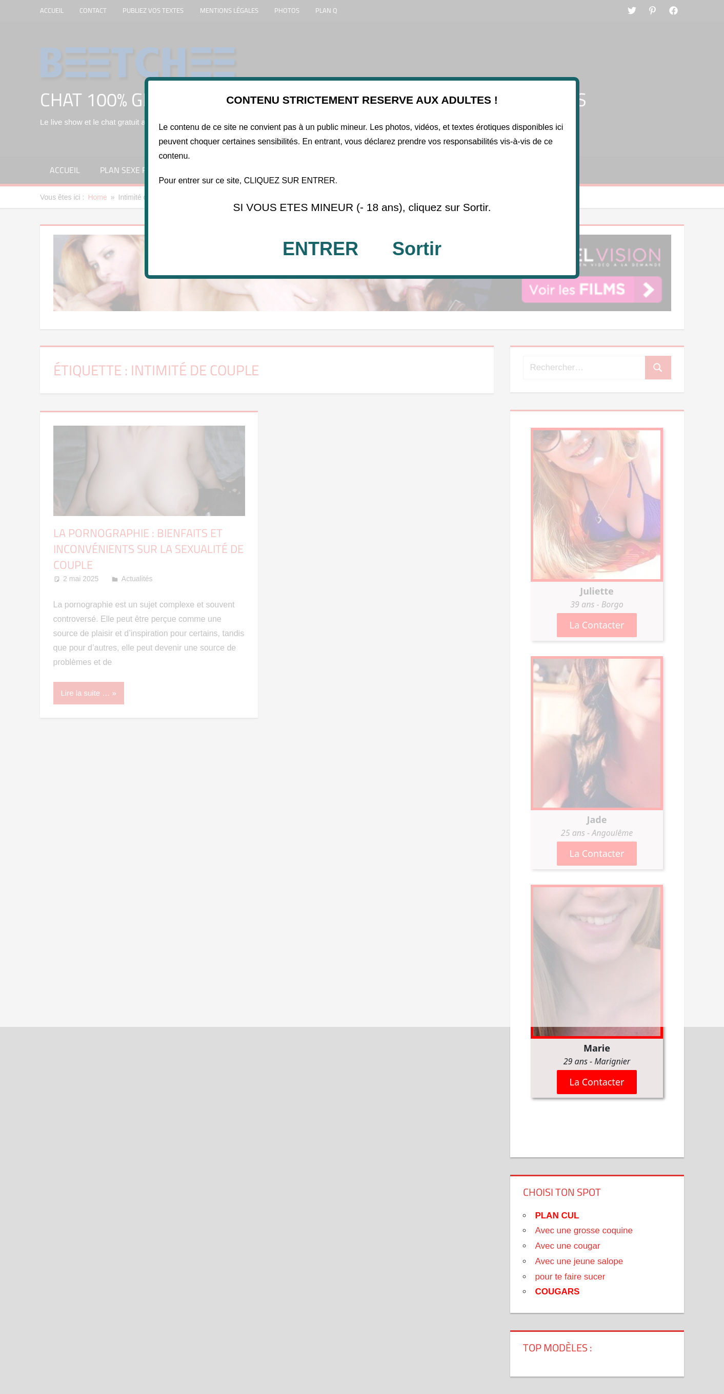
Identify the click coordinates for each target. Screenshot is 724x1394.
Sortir (416, 248)
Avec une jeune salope (579, 1261)
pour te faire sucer (570, 1277)
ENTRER (320, 248)
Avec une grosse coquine (584, 1230)
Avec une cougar (567, 1246)
